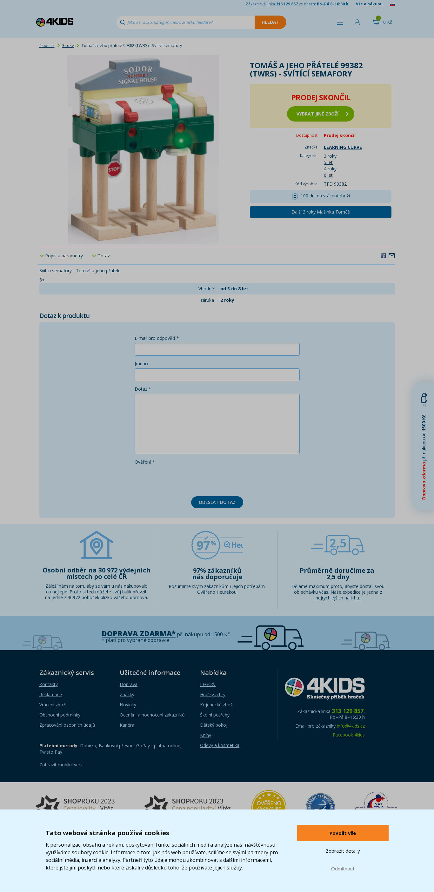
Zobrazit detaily (343, 851)
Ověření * (145, 462)
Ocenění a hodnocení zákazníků (152, 715)
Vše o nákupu (369, 4)
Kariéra (127, 725)
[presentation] (183, 479)
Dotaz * (143, 389)
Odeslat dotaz (217, 502)
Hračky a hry (212, 694)
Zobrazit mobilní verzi (61, 765)
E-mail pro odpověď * (157, 338)
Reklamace (50, 694)
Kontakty (48, 684)
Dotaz (103, 256)
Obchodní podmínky (59, 715)
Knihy (205, 735)
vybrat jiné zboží (323, 114)
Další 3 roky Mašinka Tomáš (320, 212)
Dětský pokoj (213, 725)
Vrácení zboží (52, 705)
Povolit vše (343, 833)
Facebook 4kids (349, 735)
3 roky (68, 45)
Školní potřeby (215, 715)
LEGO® (208, 684)
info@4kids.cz (351, 726)
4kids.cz (47, 45)
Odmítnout (343, 868)
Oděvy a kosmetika (219, 745)
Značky (127, 694)
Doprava (128, 684)
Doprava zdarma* (139, 633)
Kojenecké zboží (217, 705)
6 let (328, 175)
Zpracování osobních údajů (67, 725)
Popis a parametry (64, 256)
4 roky (330, 169)
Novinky (128, 705)
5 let (328, 162)
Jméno (141, 363)
